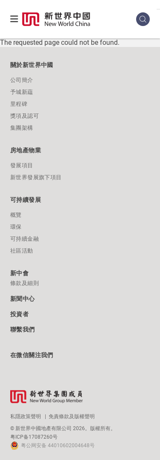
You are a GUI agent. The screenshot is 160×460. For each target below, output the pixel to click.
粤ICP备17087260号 (34, 437)
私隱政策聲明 (25, 416)
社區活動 (21, 250)
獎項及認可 (24, 116)
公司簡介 (21, 80)
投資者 (19, 314)
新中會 (19, 273)
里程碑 (18, 104)
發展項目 (21, 165)
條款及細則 (24, 283)
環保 (16, 227)
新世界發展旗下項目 (36, 177)
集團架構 (21, 128)
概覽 (16, 215)
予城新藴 (21, 92)
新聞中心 (22, 298)
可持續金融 (24, 239)
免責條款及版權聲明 (72, 416)
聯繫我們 (22, 329)
